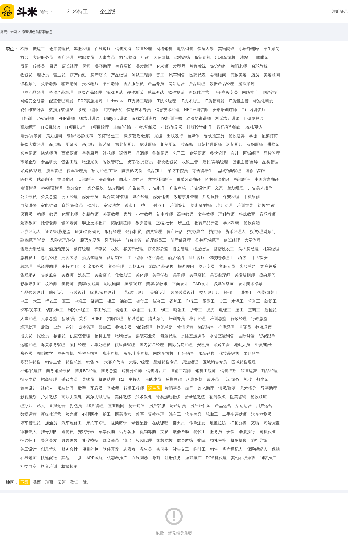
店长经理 (70, 66)
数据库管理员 (61, 109)
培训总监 (218, 318)
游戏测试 (114, 92)
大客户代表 (114, 362)
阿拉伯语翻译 (217, 179)
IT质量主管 (239, 101)
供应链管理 (80, 336)
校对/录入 (254, 127)
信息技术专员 (138, 109)
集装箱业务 (146, 336)
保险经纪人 (257, 449)
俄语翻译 (45, 179)
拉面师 (187, 144)
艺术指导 (248, 388)
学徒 (253, 135)
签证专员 (206, 266)
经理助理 (28, 327)
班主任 (184, 222)
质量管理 (54, 170)
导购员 (88, 379)
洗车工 (175, 414)
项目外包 (90, 449)
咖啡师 (262, 57)
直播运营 (57, 405)
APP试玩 (94, 457)
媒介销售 (161, 196)
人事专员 (107, 57)
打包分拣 (238, 423)
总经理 (26, 266)
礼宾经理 (271, 249)
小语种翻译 (249, 48)
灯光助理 (206, 388)
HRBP (97, 318)
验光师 (72, 414)
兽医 (140, 414)
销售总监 (74, 362)
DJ (121, 379)
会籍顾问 (218, 75)
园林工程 (136, 266)
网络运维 (271, 92)
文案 (219, 188)
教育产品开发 (206, 222)
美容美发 (49, 440)
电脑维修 (28, 205)
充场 (255, 423)
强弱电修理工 (221, 257)
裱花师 (109, 153)
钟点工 (159, 205)
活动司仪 (231, 379)
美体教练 (123, 397)
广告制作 (157, 188)
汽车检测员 (261, 414)
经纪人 (47, 388)
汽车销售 (177, 75)
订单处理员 (100, 344)
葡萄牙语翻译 (189, 179)
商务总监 (109, 370)
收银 (115, 249)
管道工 (254, 301)
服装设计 (78, 292)
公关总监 (49, 196)
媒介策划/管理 (115, 196)
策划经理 (235, 188)
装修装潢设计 (183, 292)
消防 (242, 257)
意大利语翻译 (160, 179)
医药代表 (197, 75)
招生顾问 (271, 48)
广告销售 (186, 353)
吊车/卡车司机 (136, 353)
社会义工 (181, 449)
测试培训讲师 (227, 118)
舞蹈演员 (173, 388)
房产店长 (98, 75)
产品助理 (197, 83)
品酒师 (142, 153)
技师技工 (28, 440)
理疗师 (26, 405)
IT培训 (26, 118)
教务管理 (143, 222)
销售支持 (123, 48)
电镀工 (225, 309)
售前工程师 (181, 370)
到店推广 (268, 457)
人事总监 (49, 318)
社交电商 (28, 466)
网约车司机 (163, 353)
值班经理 (232, 240)
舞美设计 (28, 388)
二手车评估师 (234, 414)
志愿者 (129, 449)
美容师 (67, 275)
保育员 (26, 214)
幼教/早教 (266, 205)
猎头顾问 (156, 318)
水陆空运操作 (193, 336)
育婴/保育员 (72, 205)
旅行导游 (259, 440)
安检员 (203, 344)
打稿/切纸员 (146, 127)
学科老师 (111, 83)
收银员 (26, 75)
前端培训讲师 (144, 118)
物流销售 (206, 327)
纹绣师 (51, 283)
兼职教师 (28, 222)
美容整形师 (220, 275)
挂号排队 (49, 431)
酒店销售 (115, 257)
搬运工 (39, 48)
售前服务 (49, 275)
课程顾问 (28, 83)
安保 (230, 431)
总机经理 (49, 257)
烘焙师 (273, 144)
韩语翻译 (242, 179)
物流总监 (165, 327)
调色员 (154, 388)
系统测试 (156, 92)
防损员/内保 (132, 170)
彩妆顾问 (112, 283)
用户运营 (264, 405)
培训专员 (177, 318)
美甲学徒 (160, 275)
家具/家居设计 (103, 292)
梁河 (62, 482)
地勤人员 (242, 344)
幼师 (41, 214)
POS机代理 (216, 457)
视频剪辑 (119, 423)
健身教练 (185, 440)
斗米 (18, 11)
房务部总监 (158, 249)
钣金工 (159, 301)
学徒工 (138, 309)
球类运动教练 (168, 397)
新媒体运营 (199, 92)
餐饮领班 (259, 397)
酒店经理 (65, 57)
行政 (145, 57)
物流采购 (90, 162)
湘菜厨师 (234, 144)
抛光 (210, 309)
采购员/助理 (31, 170)
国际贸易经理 (180, 344)
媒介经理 (141, 196)
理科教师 (226, 214)
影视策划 (28, 397)
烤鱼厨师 (28, 153)
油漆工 (126, 301)
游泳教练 (218, 66)
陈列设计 (57, 292)
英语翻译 (226, 48)
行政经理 (239, 318)
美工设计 (28, 449)
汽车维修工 (71, 423)
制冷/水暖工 (78, 309)
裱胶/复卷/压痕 (137, 135)
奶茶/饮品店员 (140, 162)
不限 (24, 48)
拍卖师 (215, 231)
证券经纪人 (30, 231)
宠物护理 (156, 414)
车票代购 (107, 431)
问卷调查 (271, 423)
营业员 (59, 75)
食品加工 (155, 170)
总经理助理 (47, 266)
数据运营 (28, 414)
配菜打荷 (270, 135)
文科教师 (206, 214)
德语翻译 (65, 179)
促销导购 (148, 431)
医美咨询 (238, 397)
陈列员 (26, 179)
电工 (24, 301)
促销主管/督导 (245, 162)
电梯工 (80, 301)
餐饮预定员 (214, 135)
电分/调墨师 (31, 135)
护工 (145, 205)
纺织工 (270, 301)
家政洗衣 (112, 205)
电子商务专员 (225, 92)
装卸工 (105, 327)
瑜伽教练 (198, 66)
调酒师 (125, 153)
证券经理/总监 (57, 231)
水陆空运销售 (222, 336)
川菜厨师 (168, 144)
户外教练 (49, 397)
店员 (255, 75)
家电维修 (49, 205)
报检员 (43, 336)
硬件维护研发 (32, 109)
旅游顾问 (186, 266)
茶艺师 (105, 144)
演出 (127, 440)
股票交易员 (90, 240)
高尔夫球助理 (98, 397)
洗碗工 (246, 57)
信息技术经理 (167, 109)
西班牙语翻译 (131, 179)
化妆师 (163, 66)
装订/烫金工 (108, 135)
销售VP (93, 362)
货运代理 (168, 336)
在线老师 (28, 457)
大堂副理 (252, 240)
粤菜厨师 (90, 153)
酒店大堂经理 (32, 249)
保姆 (86, 66)
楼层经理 (201, 249)
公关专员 (28, 196)
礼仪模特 (90, 440)
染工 (223, 301)
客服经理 (82, 48)
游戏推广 (193, 457)
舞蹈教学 (45, 353)
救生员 (146, 449)
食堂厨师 (197, 153)
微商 (156, 457)
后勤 (45, 327)
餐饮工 (199, 431)
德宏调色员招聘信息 (37, 32)
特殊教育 (247, 214)
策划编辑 (54, 135)
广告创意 (136, 188)
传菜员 (39, 66)
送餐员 (67, 431)
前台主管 (133, 240)
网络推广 (250, 92)
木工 (37, 301)
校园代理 (144, 440)
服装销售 (206, 353)
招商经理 (49, 379)
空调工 (254, 309)
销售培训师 (156, 370)
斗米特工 (77, 12)
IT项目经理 (99, 127)
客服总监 (248, 266)
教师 (53, 214)
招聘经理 (115, 318)
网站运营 (176, 83)
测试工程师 (142, 75)
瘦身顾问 (267, 275)
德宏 (44, 12)
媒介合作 (75, 188)
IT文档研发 (112, 109)
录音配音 (139, 423)
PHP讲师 (66, 118)
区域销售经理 (243, 362)
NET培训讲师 (196, 109)
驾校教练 (182, 57)
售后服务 (28, 275)
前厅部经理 (181, 240)
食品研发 (49, 162)
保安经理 (231, 196)
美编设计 (158, 292)
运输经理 (28, 344)
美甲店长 (197, 275)
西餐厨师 (69, 153)
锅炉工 (175, 301)
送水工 (130, 205)
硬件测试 (135, 92)
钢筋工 (142, 301)
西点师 (88, 144)
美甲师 (179, 275)
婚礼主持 (218, 440)
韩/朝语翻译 (51, 188)
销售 (214, 449)
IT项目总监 (51, 127)
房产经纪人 (232, 449)
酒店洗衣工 (224, 249)
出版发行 (175, 135)
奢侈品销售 (256, 170)
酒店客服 (196, 257)
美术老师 (90, 83)
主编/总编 (122, 127)
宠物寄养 (86, 431)
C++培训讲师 (253, 109)
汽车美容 (193, 414)
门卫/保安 (259, 257)
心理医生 (90, 414)
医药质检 (123, 414)
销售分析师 (132, 370)
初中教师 (165, 214)
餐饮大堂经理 (32, 144)
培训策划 (178, 205)
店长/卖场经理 (215, 162)
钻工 (152, 309)
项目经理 (78, 344)
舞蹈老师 (239, 66)
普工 (160, 75)
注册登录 (340, 11)
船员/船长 (263, 344)
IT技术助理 (190, 101)
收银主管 (190, 162)
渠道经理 (190, 362)
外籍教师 (90, 214)
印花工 (192, 301)
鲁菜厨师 (160, 153)
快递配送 (49, 457)
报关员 (26, 336)
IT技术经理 (166, 101)
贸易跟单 (267, 336)
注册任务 (173, 457)
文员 (164, 431)
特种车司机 (88, 353)
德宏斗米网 (8, 32)
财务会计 (69, 449)
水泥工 (237, 301)
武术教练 (143, 397)
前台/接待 (128, 57)
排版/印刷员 (171, 127)
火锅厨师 (255, 144)
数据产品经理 (222, 83)
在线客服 (103, 48)
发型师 (179, 66)
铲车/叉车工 (31, 309)
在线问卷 (140, 457)
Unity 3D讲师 (116, 118)
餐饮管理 (218, 153)
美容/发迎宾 (88, 283)
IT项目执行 (75, 127)
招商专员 (28, 379)
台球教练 (259, 66)
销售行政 (228, 370)
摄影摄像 (239, 440)
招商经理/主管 (104, 170)
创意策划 (49, 449)
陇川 (87, 482)
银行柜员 (133, 231)
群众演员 (111, 440)
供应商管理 (125, 344)
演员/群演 (227, 388)
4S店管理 (95, 405)
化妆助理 (123, 275)
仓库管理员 (59, 48)
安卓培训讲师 (225, 109)
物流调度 (263, 327)
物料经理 (123, 336)
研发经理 (28, 127)
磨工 (239, 309)
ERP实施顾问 (90, 101)
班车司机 (111, 353)
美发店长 (103, 275)
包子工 (179, 153)
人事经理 (28, 318)
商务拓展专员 (58, 370)
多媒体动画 (223, 283)
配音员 (96, 388)
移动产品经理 (61, 92)
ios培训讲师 (171, 118)
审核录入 (28, 431)
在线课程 (160, 423)
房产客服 (157, 405)
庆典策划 (194, 379)
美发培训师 (245, 275)
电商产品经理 (32, 92)
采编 (158, 135)
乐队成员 (153, 379)
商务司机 (65, 353)
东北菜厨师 (125, 144)
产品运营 (223, 405)
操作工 (230, 292)
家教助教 (164, 440)
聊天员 (179, 423)
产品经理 (119, 75)
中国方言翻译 (267, 179)
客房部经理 (133, 249)
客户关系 (268, 266)
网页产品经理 (90, 92)
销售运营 (249, 370)
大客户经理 (139, 362)
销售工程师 (205, 370)
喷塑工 (179, 309)
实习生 (162, 449)
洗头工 (84, 275)
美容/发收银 (157, 283)
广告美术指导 (260, 188)
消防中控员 (178, 170)
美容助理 (103, 66)
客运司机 (161, 57)
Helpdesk (115, 101)
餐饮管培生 (113, 162)
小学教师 (144, 214)
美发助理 (144, 66)
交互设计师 (209, 292)
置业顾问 (116, 405)
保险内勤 (205, 48)
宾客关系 (69, 257)
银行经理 (113, 231)
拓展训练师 (121, 222)
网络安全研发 (32, 101)
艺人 (41, 405)
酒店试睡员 (92, 257)
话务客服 (127, 431)
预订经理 (82, 249)
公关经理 (69, 196)
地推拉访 (218, 423)
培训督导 (245, 205)
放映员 (213, 379)
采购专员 (69, 379)
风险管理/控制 (63, 240)
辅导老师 (69, 83)
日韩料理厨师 (209, 144)
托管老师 (49, 222)
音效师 (113, 388)
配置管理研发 (61, 101)
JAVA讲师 (45, 118)
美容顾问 (272, 75)
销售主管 (53, 362)
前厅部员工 (156, 240)
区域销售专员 (215, 362)
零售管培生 (202, 170)
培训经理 (197, 318)
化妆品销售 (229, 353)
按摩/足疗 (133, 283)
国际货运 (246, 336)
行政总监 (259, 318)
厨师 (53, 66)
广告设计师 (200, 188)
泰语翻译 (28, 188)
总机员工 (28, 257)
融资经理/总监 (33, 240)
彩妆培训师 (30, 283)
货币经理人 (235, 231)
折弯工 (196, 309)
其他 (65, 457)
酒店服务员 (133, 83)
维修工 (246, 292)
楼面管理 (181, 249)
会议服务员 (93, 266)
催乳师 (93, 205)
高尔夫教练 (71, 397)
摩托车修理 (96, 423)
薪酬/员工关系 (74, 318)
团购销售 (252, 353)
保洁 (276, 449)
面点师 (55, 144)
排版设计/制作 (199, 127)
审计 (70, 327)
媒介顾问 (116, 188)
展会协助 (181, 431)
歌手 (82, 388)
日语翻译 (86, 179)
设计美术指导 (250, 283)
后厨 (24, 66)
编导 (189, 388)
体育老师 (70, 214)
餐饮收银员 (167, 162)
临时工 (199, 449)
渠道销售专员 (165, 362)
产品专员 (156, 83)
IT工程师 (135, 257)
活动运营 (243, 405)
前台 (24, 57)
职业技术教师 (94, 222)
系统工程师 (88, 109)
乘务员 (26, 353)
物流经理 (144, 327)
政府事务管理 (186, 196)
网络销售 (164, 48)
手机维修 (252, 196)
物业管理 (155, 257)
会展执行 (247, 431)
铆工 (165, 309)
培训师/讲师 (201, 205)
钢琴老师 (69, 222)
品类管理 (270, 162)
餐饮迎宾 (237, 135)
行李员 (100, 249)
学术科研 (231, 222)
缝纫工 (97, 301)
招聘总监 (136, 318)
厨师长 (72, 144)
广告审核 (178, 188)
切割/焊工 (55, 309)
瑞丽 (49, 482)
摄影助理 (107, 379)
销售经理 (144, 48)
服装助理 (65, 388)
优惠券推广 (117, 457)
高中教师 (185, 214)
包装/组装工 (267, 292)
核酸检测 (69, 466)
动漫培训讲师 (198, 118)
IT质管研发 (214, 101)
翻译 (201, 440)
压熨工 (208, 301)
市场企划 (28, 162)
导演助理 (269, 388)
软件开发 (111, 449)
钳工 (111, 301)
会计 (235, 153)
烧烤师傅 (49, 153)
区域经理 (251, 153)
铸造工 (121, 309)
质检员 (270, 309)
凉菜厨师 (148, 144)
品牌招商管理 (229, 170)
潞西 (37, 482)
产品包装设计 (32, 292)
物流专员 (123, 327)
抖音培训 (49, 466)
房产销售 (136, 405)
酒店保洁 (176, 257)
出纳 (57, 327)
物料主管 (103, 336)
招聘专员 (86, 57)
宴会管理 (116, 266)
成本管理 (86, 327)
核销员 (59, 336)
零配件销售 (30, 362)
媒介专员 (90, 196)
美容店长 (123, 66)
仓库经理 (226, 327)
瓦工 (66, 301)
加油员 (51, 423)
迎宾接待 (113, 240)
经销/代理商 (31, 370)
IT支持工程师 (140, 101)
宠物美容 (239, 75)
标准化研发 (263, 101)
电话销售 (185, 48)
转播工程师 (134, 388)
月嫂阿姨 (69, 440)
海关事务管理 (53, 344)
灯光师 (262, 379)
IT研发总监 (254, 118)
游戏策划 (246, 83)
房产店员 (178, 405)
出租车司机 (225, 57)
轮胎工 (212, 414)
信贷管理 (154, 231)
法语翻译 (107, 179)
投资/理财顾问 (263, 231)
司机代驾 (268, 431)
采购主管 (221, 344)
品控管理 (272, 153)
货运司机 (203, 57)
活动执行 (210, 196)
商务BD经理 (86, 370)
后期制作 (174, 379)
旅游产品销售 (161, 266)
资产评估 (174, 231)
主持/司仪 (70, 266)
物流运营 (185, 327)
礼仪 (248, 379)
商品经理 (269, 370)
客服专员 (227, 266)
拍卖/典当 (195, 231)
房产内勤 (78, 75)
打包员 (76, 405)
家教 (128, 214)
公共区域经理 (207, 240)
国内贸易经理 (151, 344)
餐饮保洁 (252, 222)
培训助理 (224, 205)
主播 (78, 457)
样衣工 (51, 301)
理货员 (43, 75)
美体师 (142, 275)
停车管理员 (77, 170)
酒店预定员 (59, 249)
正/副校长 (164, 222)
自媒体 (193, 135)
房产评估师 (200, 405)
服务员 (216, 431)
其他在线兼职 (243, 457)
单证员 (245, 327)
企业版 (107, 12)
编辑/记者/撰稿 (80, 135)
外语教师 (111, 214)
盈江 (74, 482)
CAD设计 (201, 283)
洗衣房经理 (248, 249)
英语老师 (49, 83)
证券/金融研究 (87, 231)
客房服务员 (43, 57)
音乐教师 (268, 214)
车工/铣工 (102, 309)
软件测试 (176, 92)
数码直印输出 (229, 127)
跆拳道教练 (195, 397)
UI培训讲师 (89, 118)
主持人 (134, 379)
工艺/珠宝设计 (133, 292)
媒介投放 (95, 188)
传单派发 (197, 423)
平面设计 (180, 283)
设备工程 (69, 162)
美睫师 (67, 283)
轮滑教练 (217, 397)
